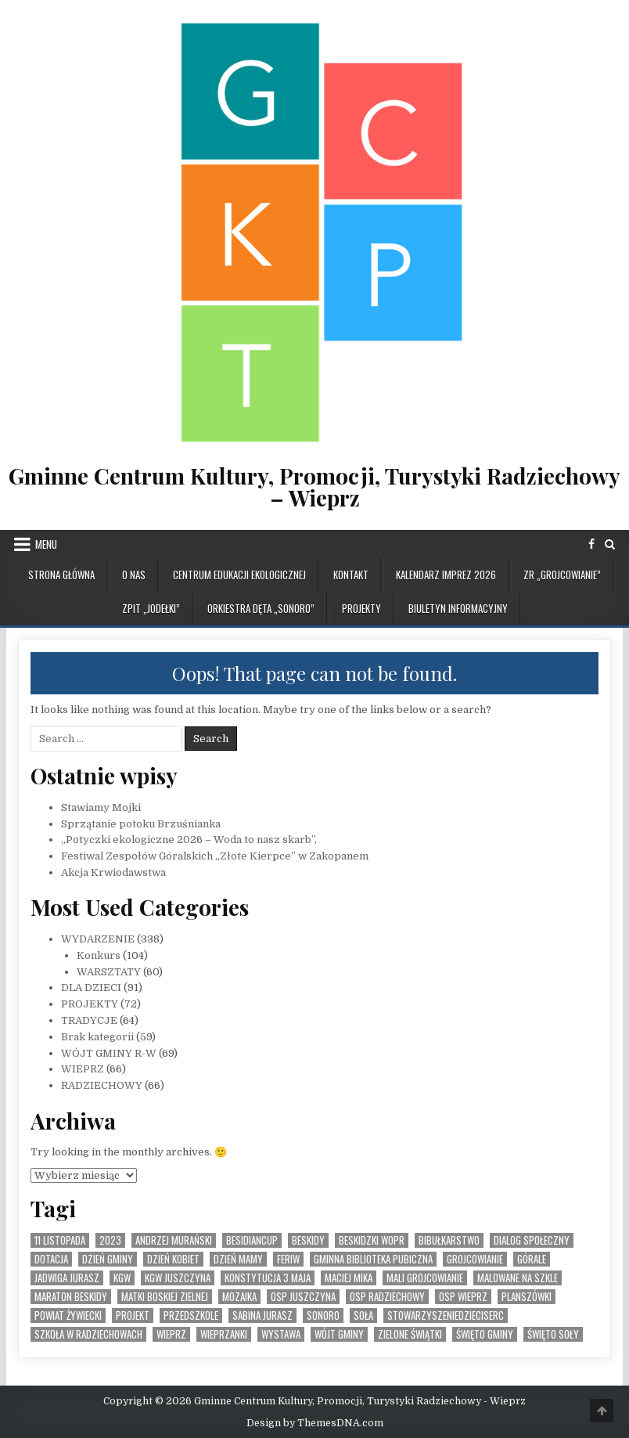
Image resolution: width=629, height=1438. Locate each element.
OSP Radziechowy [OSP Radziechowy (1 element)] (387, 1296)
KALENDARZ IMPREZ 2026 (446, 574)
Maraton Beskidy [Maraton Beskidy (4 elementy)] (70, 1296)
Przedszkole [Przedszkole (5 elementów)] (191, 1315)
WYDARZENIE (98, 939)
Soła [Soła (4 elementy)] (363, 1315)
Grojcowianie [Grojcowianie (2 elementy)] (475, 1259)
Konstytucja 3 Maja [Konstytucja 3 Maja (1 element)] (268, 1277)
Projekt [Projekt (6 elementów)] (132, 1315)
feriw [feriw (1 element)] (288, 1259)
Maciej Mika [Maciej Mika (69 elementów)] (348, 1277)
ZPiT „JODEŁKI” (151, 608)
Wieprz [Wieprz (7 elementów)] (171, 1334)
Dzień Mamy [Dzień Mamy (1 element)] (238, 1259)
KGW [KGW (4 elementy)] (122, 1277)
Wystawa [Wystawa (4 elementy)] (280, 1334)
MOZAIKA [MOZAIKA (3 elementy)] (239, 1296)
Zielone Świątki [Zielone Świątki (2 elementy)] (410, 1334)
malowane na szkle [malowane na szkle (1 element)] (517, 1277)
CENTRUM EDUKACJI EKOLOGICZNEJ (239, 574)
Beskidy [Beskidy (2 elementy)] (308, 1240)
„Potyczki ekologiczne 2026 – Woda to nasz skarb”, (189, 839)
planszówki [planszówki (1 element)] (526, 1296)
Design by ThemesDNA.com (314, 1423)
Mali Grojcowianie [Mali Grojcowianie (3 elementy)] (424, 1277)
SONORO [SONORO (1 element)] (323, 1315)
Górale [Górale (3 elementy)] (531, 1259)
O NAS (134, 574)
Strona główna (61, 574)
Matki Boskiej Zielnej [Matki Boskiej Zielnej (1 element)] (164, 1296)
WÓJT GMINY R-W (108, 1053)
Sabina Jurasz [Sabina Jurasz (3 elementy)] (262, 1315)
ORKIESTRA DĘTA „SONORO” (260, 608)
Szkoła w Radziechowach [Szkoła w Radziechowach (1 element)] (88, 1334)
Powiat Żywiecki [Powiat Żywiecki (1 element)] (68, 1315)
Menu (46, 544)
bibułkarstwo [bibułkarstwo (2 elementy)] (449, 1240)
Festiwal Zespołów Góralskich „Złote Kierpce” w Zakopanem (214, 856)
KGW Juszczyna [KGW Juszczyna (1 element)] (177, 1277)
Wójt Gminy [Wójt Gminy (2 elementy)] (339, 1334)
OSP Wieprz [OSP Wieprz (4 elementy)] (463, 1296)
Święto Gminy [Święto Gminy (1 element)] (484, 1334)
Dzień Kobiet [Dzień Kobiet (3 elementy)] (173, 1259)
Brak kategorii (97, 1037)
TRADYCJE (89, 1020)
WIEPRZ (82, 1069)
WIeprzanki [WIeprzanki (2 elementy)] (223, 1334)
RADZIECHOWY (101, 1085)
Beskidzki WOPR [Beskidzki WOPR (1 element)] (371, 1240)
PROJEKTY (361, 608)
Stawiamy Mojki (101, 807)
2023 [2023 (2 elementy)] (110, 1240)
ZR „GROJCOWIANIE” (562, 574)
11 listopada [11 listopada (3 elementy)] (59, 1240)
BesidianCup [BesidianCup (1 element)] (252, 1240)
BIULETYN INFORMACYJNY (458, 608)
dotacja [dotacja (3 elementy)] (51, 1259)
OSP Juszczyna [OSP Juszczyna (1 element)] (303, 1296)
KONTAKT (350, 574)
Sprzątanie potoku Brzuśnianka (141, 824)
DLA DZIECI (91, 987)
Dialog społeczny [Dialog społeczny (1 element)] (532, 1240)
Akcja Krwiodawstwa (113, 872)
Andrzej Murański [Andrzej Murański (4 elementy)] (173, 1240)
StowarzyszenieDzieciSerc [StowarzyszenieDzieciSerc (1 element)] (445, 1315)
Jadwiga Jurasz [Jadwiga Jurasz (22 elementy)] (66, 1277)
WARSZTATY (109, 972)
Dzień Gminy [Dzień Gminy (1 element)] (107, 1259)
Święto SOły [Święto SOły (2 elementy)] (553, 1334)
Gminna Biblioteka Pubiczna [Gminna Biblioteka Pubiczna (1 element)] (373, 1259)
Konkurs (98, 955)
